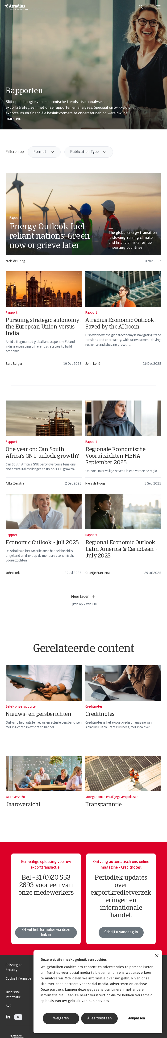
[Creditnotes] (123, 705)
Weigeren (61, 1018)
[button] (44, 152)
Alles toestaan (99, 1018)
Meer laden (83, 596)
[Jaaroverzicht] (44, 791)
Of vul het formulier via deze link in (46, 943)
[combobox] (44, 152)
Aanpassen (136, 1018)
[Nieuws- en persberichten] (44, 705)
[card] (83, 220)
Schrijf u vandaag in (121, 944)
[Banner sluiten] (157, 956)
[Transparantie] (123, 791)
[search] (141, 7)
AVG (9, 1006)
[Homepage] (16, 7)
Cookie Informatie (18, 979)
